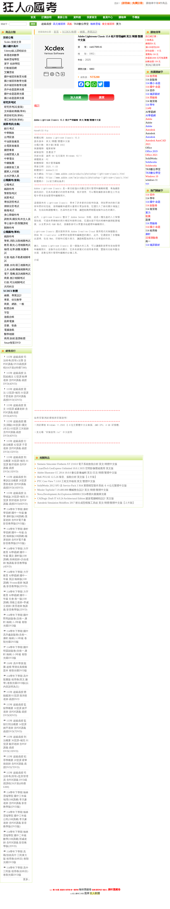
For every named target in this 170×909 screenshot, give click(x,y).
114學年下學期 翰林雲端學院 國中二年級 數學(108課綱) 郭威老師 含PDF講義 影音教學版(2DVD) (15, 839)
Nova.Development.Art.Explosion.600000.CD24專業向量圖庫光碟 (71, 494)
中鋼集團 (9, 163)
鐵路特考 (9, 189)
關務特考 (9, 227)
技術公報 (8, 37)
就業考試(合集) (11, 124)
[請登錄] (125, 3)
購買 (101, 97)
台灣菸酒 (9, 137)
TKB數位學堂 (81, 24)
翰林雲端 (95, 24)
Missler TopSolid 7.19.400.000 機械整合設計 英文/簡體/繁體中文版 (72, 490)
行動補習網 (10, 68)
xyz (147, 183)
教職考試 (9, 210)
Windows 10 (151, 176)
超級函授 (46, 24)
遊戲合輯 (9, 317)
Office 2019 (151, 151)
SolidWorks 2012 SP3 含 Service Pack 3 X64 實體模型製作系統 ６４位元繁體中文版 (82, 485)
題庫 (147, 219)
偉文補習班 (108, 24)
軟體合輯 (9, 308)
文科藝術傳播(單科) (15, 111)
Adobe (148, 119)
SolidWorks (151, 158)
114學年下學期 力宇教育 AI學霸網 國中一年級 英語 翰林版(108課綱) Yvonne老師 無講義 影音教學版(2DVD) (15, 579)
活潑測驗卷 (151, 237)
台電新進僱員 (11, 145)
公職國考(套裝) (11, 180)
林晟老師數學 (11, 55)
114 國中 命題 (152, 86)
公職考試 (9, 184)
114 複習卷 (151, 101)
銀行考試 (9, 128)
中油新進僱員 (11, 141)
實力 (118, 24)
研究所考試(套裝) (13, 107)
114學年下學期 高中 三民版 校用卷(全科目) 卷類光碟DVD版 (15, 871)
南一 (147, 241)
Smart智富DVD (12, 342)
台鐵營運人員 (11, 154)
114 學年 (150, 104)
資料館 (77, 17)
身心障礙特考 (11, 214)
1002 (91, 53)
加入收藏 (75, 97)
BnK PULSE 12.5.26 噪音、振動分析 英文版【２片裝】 (67, 477)
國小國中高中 (10, 46)
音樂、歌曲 (10, 325)
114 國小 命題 (152, 83)
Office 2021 (151, 155)
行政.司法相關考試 (14, 282)
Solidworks (151, 162)
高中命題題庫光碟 (14, 89)
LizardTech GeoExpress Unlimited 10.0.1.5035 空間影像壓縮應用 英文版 (75, 468)
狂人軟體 (95, 893)
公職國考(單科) (11, 232)
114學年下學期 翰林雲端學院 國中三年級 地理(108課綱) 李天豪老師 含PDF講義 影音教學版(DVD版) (15, 799)
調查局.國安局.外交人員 (17, 219)
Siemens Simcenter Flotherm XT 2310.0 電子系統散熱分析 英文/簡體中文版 (77, 464)
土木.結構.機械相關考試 (17, 269)
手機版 (136, 17)
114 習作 (150, 90)
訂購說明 (47, 17)
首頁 (33, 17)
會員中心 (108, 17)
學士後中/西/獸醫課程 (16, 223)
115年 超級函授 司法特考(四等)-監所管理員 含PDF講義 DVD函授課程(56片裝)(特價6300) (15, 779)
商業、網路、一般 (14, 304)
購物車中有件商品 (156, 3)
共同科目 (9, 286)
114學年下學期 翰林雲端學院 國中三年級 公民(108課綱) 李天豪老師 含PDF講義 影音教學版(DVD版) (15, 819)
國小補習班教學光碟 (15, 81)
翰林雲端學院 (11, 59)
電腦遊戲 (9, 330)
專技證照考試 (11, 202)
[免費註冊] (137, 3)
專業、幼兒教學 (13, 299)
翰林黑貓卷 (85, 889)
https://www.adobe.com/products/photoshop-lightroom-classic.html (85, 173)
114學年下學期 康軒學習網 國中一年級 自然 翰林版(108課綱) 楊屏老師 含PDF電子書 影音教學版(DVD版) (15, 536)
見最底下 (51, 152)
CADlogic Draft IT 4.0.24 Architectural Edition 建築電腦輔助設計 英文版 (75, 498)
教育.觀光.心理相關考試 (17, 245)
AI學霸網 (150, 112)
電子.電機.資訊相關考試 (17, 273)
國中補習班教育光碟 (15, 76)
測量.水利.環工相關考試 (17, 265)
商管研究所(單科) (13, 115)
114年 (148, 108)
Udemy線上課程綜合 (15, 50)
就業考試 (9, 197)
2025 (88, 59)
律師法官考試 (11, 206)
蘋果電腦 (9, 321)
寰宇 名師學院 (12, 63)
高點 (69, 24)
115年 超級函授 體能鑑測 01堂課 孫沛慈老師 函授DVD (15, 696)
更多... (26, 879)
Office (148, 147)
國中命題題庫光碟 (14, 93)
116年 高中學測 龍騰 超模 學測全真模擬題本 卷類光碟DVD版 (15, 667)
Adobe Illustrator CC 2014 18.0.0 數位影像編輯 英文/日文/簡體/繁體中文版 (77, 472)
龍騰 (147, 216)
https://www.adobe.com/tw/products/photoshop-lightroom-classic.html (87, 177)
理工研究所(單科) (13, 119)
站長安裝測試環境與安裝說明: (51, 417)
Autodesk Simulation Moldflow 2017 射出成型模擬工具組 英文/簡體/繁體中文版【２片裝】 (86, 502)
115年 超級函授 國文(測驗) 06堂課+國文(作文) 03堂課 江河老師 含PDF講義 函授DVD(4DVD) (16, 428)
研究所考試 (9, 102)
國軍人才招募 (11, 171)
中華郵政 (9, 133)
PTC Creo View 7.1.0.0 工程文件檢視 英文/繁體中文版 (66, 481)
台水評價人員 (11, 176)
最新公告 (62, 17)
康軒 (147, 234)
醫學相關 (9, 334)
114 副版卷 (151, 79)
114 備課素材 (152, 94)
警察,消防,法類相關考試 (17, 240)
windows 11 (151, 180)
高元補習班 (59, 24)
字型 (6, 312)
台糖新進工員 (11, 167)
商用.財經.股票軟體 (14, 338)
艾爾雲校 (9, 72)
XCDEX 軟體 (10, 291)
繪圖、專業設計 (13, 295)
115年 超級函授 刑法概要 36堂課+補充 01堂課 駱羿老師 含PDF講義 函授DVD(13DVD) (15, 464)
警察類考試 (10, 193)
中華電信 (9, 158)
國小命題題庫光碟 (14, 98)
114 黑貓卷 (151, 97)
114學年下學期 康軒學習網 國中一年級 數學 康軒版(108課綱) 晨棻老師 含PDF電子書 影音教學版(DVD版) (15, 516)
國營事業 (9, 150)
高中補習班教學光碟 (15, 85)
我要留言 (92, 17)
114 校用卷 (151, 76)
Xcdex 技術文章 (12, 42)
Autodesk (150, 130)
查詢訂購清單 (153, 65)
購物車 (122, 17)
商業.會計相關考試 (14, 278)
